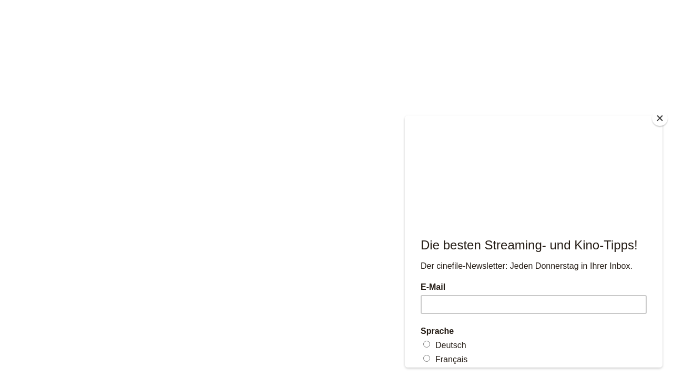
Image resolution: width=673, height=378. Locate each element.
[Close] (660, 118)
